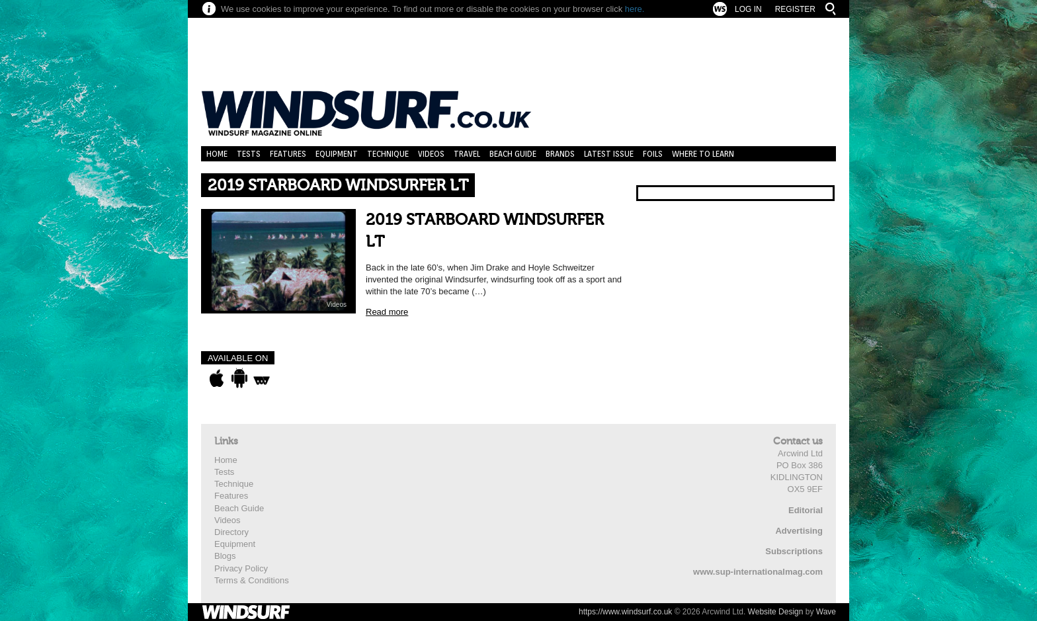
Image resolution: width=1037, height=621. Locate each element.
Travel (467, 154)
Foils (653, 154)
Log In (748, 9)
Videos (431, 154)
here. (635, 9)
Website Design (776, 611)
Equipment (336, 154)
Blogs (225, 556)
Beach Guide (512, 154)
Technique (388, 154)
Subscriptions (794, 551)
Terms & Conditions (251, 580)
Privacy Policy (241, 568)
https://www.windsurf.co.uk (625, 611)
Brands (560, 154)
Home (217, 154)
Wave (826, 611)
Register (795, 9)
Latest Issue (609, 154)
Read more (387, 312)
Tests (249, 154)
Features (288, 154)
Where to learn (703, 154)
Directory (231, 532)
